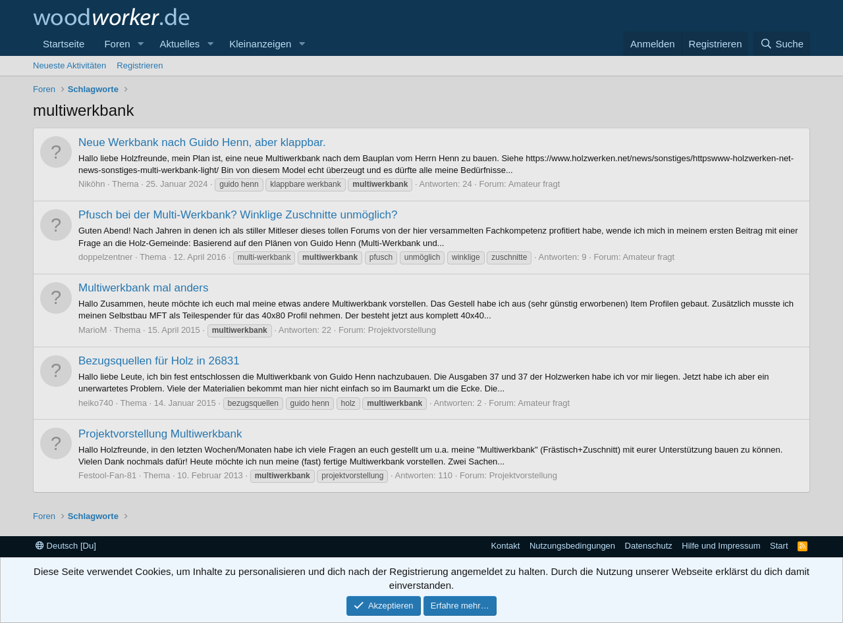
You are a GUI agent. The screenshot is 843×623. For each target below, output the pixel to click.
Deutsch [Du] (66, 546)
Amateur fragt (534, 184)
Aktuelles (179, 43)
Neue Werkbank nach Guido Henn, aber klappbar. (202, 142)
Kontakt (505, 546)
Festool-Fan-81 (107, 475)
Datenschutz (648, 546)
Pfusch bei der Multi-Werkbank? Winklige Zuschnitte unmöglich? (237, 215)
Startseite (63, 43)
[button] (140, 44)
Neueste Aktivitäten (69, 65)
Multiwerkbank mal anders (143, 288)
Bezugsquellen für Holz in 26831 (159, 361)
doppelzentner (105, 257)
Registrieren (140, 65)
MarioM (92, 330)
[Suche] (781, 44)
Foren (117, 43)
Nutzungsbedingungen (572, 546)
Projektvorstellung (402, 330)
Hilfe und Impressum (721, 546)
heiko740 (95, 403)
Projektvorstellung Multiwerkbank (160, 434)
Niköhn (91, 184)
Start (779, 546)
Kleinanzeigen (260, 43)
